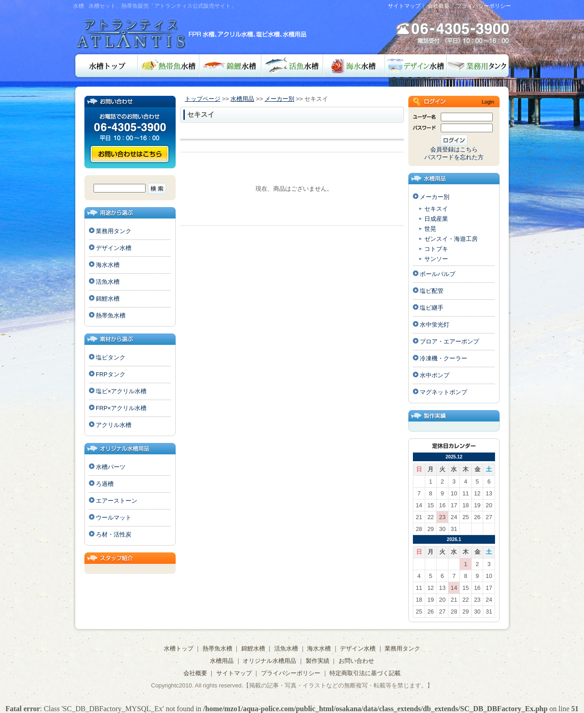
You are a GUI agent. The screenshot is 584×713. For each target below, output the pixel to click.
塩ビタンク (110, 357)
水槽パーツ (110, 466)
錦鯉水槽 (230, 65)
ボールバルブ (437, 274)
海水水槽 (354, 65)
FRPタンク (110, 374)
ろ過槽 (105, 483)
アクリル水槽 (113, 425)
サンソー (436, 258)
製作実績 (317, 660)
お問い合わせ (129, 154)
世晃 (430, 228)
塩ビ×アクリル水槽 (121, 391)
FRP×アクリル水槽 (121, 408)
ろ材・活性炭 (113, 534)
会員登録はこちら (454, 149)
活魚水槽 (292, 65)
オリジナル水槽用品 (269, 660)
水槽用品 (242, 98)
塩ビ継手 (431, 307)
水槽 (78, 6)
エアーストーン (116, 500)
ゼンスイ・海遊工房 (451, 238)
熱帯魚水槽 (168, 65)
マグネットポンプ (443, 392)
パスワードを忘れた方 (454, 157)
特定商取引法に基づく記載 (365, 673)
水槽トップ (105, 65)
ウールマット (113, 517)
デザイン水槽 (416, 65)
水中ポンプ (434, 375)
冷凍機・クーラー (443, 358)
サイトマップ (404, 6)
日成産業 (436, 218)
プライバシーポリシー (483, 6)
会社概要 (438, 6)
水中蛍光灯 (434, 324)
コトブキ (436, 248)
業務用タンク (479, 65)
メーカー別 (279, 98)
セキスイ (436, 208)
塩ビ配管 (431, 290)
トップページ (202, 98)
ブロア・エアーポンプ (449, 341)
